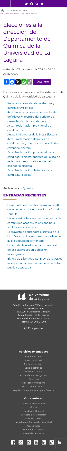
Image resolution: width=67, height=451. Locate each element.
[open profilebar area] (26, 3)
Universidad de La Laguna (33, 296)
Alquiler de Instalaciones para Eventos (33, 390)
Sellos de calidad (33, 418)
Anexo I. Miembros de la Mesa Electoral (32, 134)
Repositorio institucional (33, 383)
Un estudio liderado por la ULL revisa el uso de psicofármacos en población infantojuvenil (34, 250)
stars (33, 339)
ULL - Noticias (12, 10)
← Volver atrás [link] (42, 82)
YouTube (37, 442)
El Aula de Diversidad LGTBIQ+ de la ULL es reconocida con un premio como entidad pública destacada (34, 263)
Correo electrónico (33, 356)
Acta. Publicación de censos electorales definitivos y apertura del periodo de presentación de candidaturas (32, 117)
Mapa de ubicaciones (33, 386)
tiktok (52, 442)
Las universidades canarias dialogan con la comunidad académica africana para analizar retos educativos (34, 223)
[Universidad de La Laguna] (19, 3)
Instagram (29, 442)
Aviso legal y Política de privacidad (33, 422)
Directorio (34, 379)
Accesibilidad (33, 426)
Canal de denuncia (33, 433)
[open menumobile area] (42, 3)
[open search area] (36, 3)
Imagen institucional (33, 429)
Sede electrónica (33, 368)
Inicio (2, 10)
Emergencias (33, 328)
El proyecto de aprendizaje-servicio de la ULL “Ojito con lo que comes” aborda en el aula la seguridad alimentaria (34, 236)
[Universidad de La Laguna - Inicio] (7, 3)
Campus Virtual (33, 360)
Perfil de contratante (33, 403)
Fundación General (33, 411)
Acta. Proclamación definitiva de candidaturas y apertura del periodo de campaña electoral (32, 144)
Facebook (14, 442)
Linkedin (45, 442)
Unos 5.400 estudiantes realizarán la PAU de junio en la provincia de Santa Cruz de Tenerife (33, 210)
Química (23, 10)
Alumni (33, 407)
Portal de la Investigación (33, 375)
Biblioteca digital (33, 371)
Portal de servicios (33, 364)
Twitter (22, 442)
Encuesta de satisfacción (34, 415)
